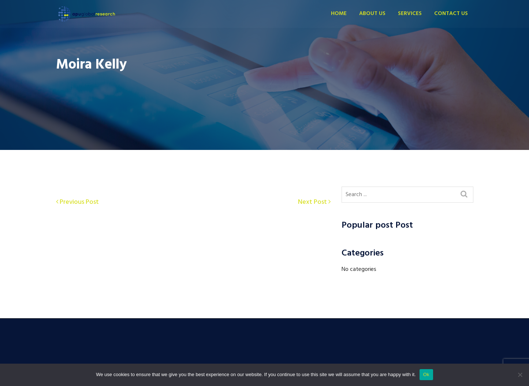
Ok (426, 374)
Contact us (451, 13)
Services (410, 13)
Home (339, 13)
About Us (372, 13)
